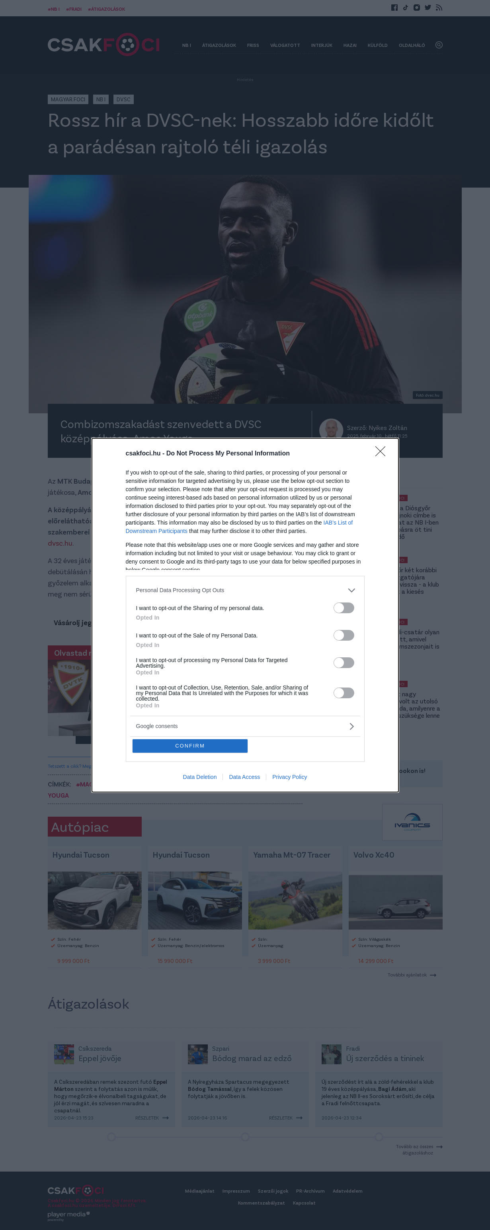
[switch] (344, 607)
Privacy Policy (289, 777)
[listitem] (245, 590)
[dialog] (245, 615)
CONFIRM (190, 746)
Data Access (244, 777)
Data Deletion (200, 777)
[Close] (382, 453)
